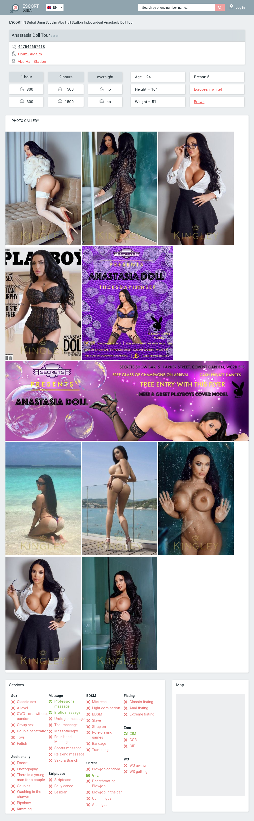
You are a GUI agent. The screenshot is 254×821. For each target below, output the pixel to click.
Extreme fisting (141, 714)
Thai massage (66, 725)
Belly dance (63, 786)
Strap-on (99, 726)
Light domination (106, 708)
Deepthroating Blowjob (103, 783)
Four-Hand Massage (62, 739)
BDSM (97, 714)
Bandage (99, 743)
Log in (237, 6)
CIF (132, 746)
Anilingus (99, 804)
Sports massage (67, 748)
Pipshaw (24, 803)
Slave (96, 720)
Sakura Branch (66, 760)
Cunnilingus (101, 798)
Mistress (99, 702)
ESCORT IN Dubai (22, 22)
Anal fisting (138, 708)
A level (22, 708)
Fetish (22, 743)
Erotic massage (67, 712)
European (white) (208, 89)
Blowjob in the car (107, 792)
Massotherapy (66, 731)
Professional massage (64, 704)
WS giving (137, 765)
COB (133, 740)
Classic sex (26, 702)
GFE (95, 775)
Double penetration (32, 731)
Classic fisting (141, 702)
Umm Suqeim (47, 22)
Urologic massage (69, 718)
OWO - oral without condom (32, 716)
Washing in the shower (29, 794)
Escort (22, 763)
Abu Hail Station (70, 22)
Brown (199, 102)
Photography (27, 769)
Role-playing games (102, 735)
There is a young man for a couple (31, 777)
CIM (132, 733)
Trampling (100, 750)
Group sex (25, 725)
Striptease (62, 780)
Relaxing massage (69, 754)
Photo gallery (25, 121)
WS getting (138, 771)
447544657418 (31, 46)
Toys (21, 737)
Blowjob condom (106, 769)
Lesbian (60, 792)
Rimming (24, 809)
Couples (24, 786)
